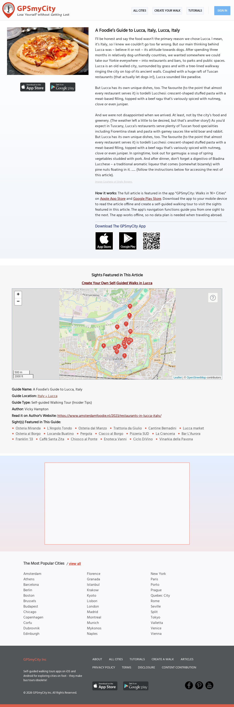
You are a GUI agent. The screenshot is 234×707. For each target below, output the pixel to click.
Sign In (222, 10)
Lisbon (92, 601)
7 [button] (126, 323)
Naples (92, 634)
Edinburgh (31, 634)
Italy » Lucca (47, 396)
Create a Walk (163, 659)
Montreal (94, 617)
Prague (156, 590)
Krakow (93, 590)
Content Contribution (179, 667)
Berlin (27, 590)
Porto (155, 585)
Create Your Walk (167, 10)
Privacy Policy (103, 667)
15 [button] (124, 343)
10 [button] (130, 331)
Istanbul (93, 585)
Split (154, 612)
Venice (156, 628)
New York (158, 574)
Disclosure (146, 667)
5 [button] (124, 355)
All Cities (139, 10)
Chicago (29, 612)
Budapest (30, 607)
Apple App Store (113, 199)
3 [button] (118, 346)
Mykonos (94, 628)
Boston (28, 596)
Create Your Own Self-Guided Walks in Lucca (117, 283)
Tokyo (155, 617)
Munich (93, 623)
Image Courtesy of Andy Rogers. (114, 182)
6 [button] (117, 326)
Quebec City (160, 596)
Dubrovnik (31, 628)
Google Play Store (147, 199)
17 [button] (117, 351)
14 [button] (115, 347)
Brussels (29, 601)
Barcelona (31, 585)
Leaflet (178, 377)
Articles (187, 659)
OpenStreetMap (196, 377)
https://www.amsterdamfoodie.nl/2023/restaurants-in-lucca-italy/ (109, 416)
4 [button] (103, 345)
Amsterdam (32, 574)
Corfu (27, 623)
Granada (93, 579)
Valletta (157, 623)
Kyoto (91, 596)
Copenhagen (33, 617)
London (93, 607)
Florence (93, 574)
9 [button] (129, 315)
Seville (156, 607)
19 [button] (129, 342)
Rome (155, 601)
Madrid (92, 612)
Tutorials (195, 10)
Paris (154, 579)
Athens (28, 579)
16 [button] (130, 305)
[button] (18, 294)
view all (75, 564)
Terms (126, 667)
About (97, 659)
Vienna (156, 634)
